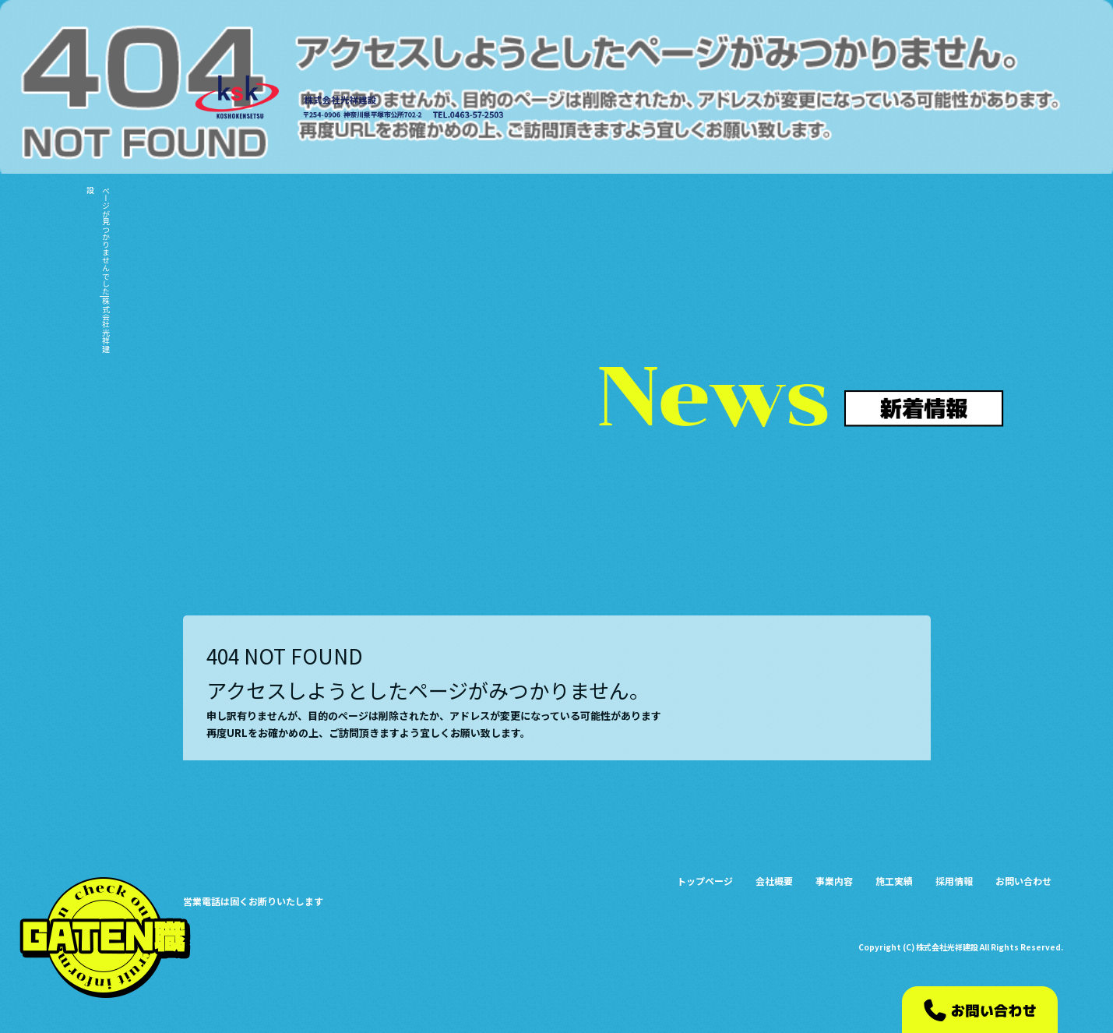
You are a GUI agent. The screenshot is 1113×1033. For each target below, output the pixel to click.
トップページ (760, 103)
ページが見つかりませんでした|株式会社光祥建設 (97, 269)
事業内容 (865, 103)
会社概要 (815, 103)
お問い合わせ (1024, 103)
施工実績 (915, 103)
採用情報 (966, 103)
